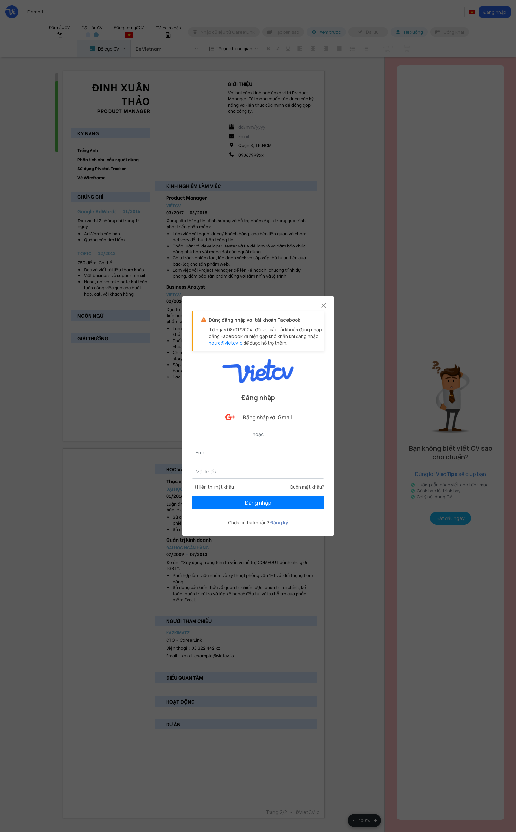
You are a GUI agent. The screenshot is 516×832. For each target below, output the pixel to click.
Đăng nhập (258, 502)
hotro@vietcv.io (226, 343)
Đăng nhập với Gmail (258, 417)
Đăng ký (279, 522)
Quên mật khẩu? (307, 487)
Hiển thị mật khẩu (213, 487)
